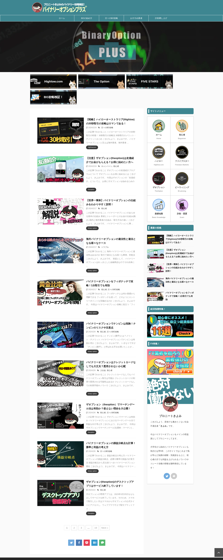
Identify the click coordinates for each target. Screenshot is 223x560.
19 (95, 513)
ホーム (62, 18)
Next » (104, 513)
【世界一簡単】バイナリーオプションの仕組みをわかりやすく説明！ (180, 253)
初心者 (116, 152)
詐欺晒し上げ (161, 18)
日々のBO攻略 (111, 18)
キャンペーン (106, 152)
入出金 (103, 356)
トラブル (105, 233)
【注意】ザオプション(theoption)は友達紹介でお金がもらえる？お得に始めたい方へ (180, 238)
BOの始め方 (86, 18)
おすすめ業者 (136, 18)
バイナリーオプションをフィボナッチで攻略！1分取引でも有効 (180, 281)
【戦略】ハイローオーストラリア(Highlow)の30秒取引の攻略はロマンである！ (180, 224)
